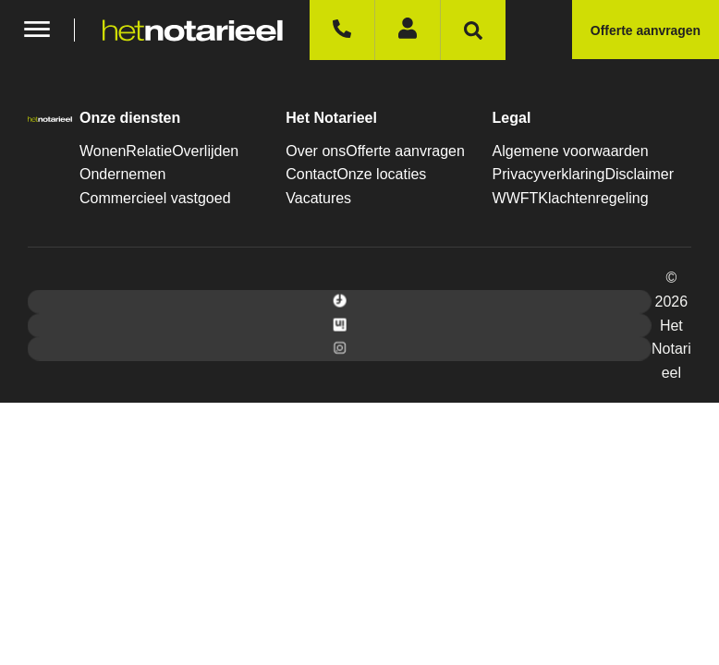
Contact (311, 174)
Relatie (149, 151)
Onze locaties (381, 174)
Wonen (102, 151)
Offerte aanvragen (405, 151)
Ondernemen (122, 174)
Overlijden (205, 151)
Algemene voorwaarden (571, 151)
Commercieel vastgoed (155, 198)
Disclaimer (639, 174)
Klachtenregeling (593, 198)
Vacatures (318, 198)
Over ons (316, 151)
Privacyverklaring (549, 174)
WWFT (516, 198)
